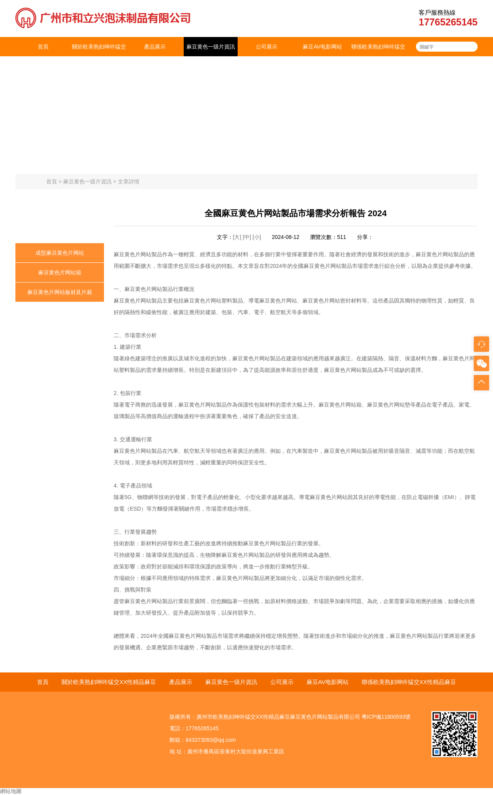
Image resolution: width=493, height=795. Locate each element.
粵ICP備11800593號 (386, 717)
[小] (257, 237)
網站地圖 (11, 791)
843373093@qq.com (211, 740)
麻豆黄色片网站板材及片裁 (59, 292)
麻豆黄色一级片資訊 (210, 47)
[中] (248, 237)
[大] (237, 237)
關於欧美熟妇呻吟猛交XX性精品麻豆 (99, 56)
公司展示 (266, 47)
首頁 (43, 47)
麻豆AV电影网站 (322, 47)
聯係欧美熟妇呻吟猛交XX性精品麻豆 (378, 56)
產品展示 (155, 47)
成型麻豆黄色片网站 (59, 253)
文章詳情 (128, 181)
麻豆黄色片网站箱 (59, 272)
